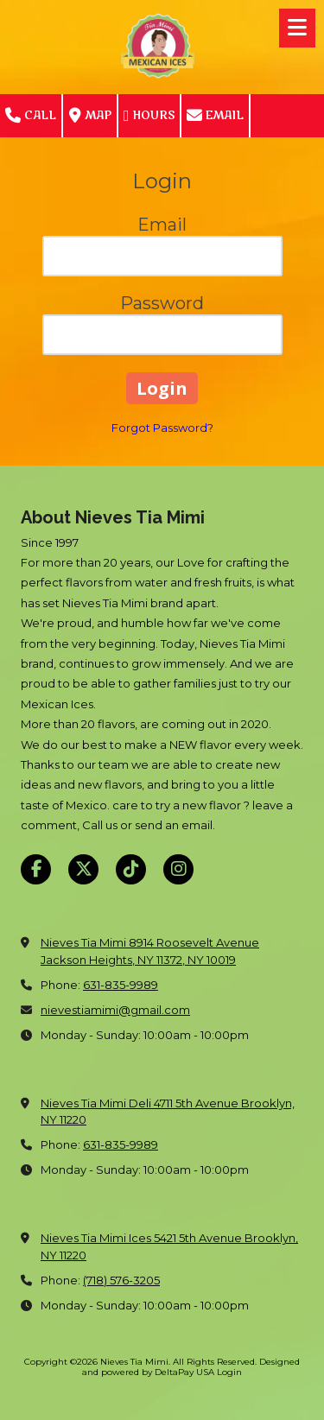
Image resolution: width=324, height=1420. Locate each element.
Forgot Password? (162, 427)
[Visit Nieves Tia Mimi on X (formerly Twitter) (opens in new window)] (83, 869)
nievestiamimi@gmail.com (115, 1010)
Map (90, 116)
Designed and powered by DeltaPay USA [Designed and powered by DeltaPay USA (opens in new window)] (191, 1367)
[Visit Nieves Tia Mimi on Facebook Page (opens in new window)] (36, 869)
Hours (149, 116)
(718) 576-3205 (121, 1280)
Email (215, 116)
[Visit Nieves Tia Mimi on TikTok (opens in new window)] (131, 869)
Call (30, 116)
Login (229, 1372)
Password (162, 303)
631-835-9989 (120, 985)
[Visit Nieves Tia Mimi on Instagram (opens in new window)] (178, 869)
